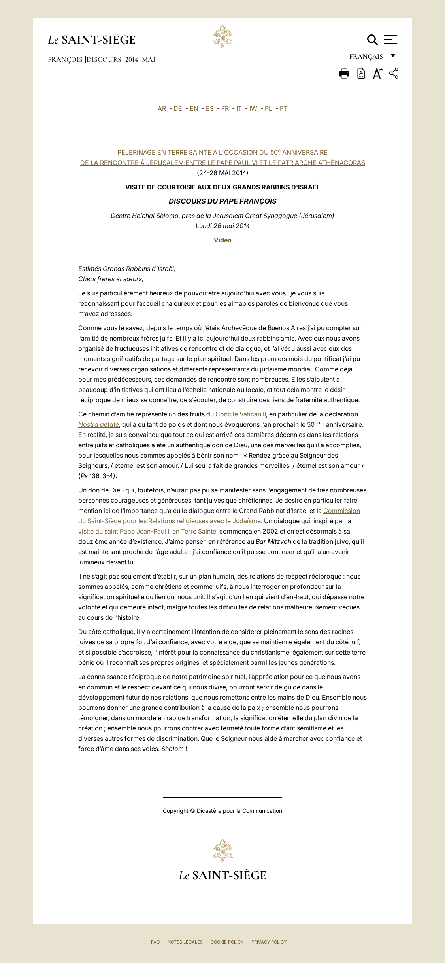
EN (194, 108)
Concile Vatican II (240, 414)
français (367, 58)
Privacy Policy (269, 942)
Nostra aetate (98, 424)
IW (253, 108)
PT (284, 108)
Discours (105, 59)
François (66, 59)
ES (210, 108)
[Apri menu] (389, 39)
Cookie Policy (227, 942)
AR (162, 108)
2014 (132, 59)
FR (225, 108)
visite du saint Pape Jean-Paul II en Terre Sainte (147, 531)
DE (177, 108)
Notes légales (185, 942)
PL (268, 108)
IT (239, 108)
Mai (148, 59)
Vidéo (223, 240)
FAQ (155, 942)
